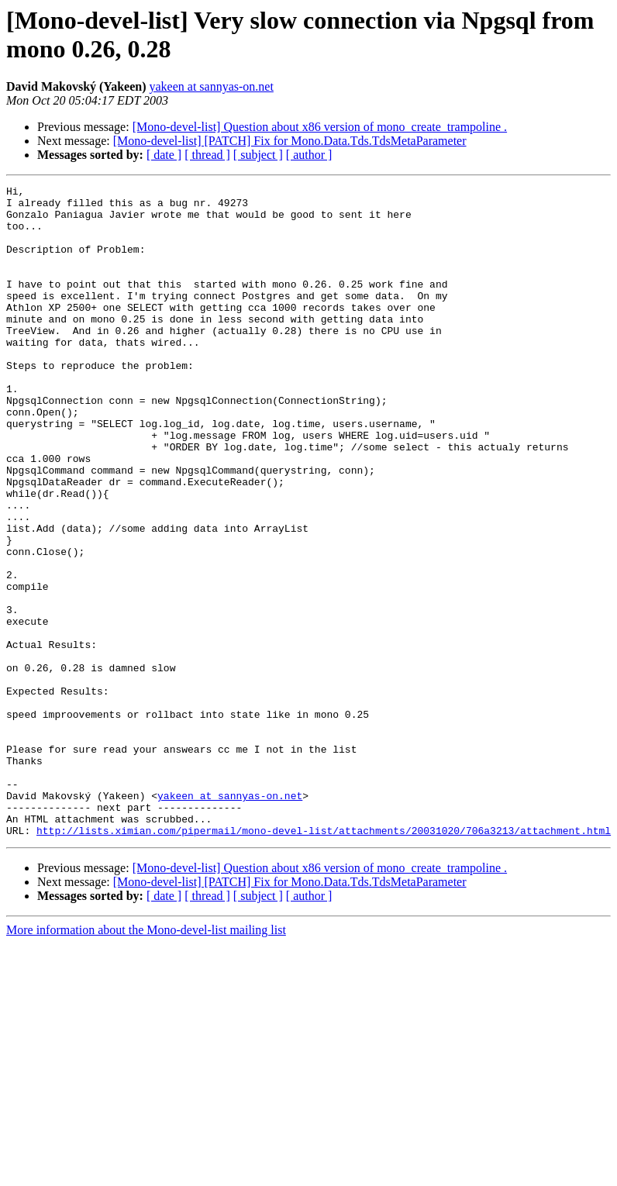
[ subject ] (258, 154)
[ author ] (309, 154)
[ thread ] (207, 154)
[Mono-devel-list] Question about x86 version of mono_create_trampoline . (320, 126)
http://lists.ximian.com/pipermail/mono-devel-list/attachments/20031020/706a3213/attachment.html (323, 960)
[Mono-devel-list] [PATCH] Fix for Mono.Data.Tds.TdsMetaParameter (290, 140)
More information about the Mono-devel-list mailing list (146, 1060)
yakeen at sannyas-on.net (211, 86)
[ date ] (163, 154)
